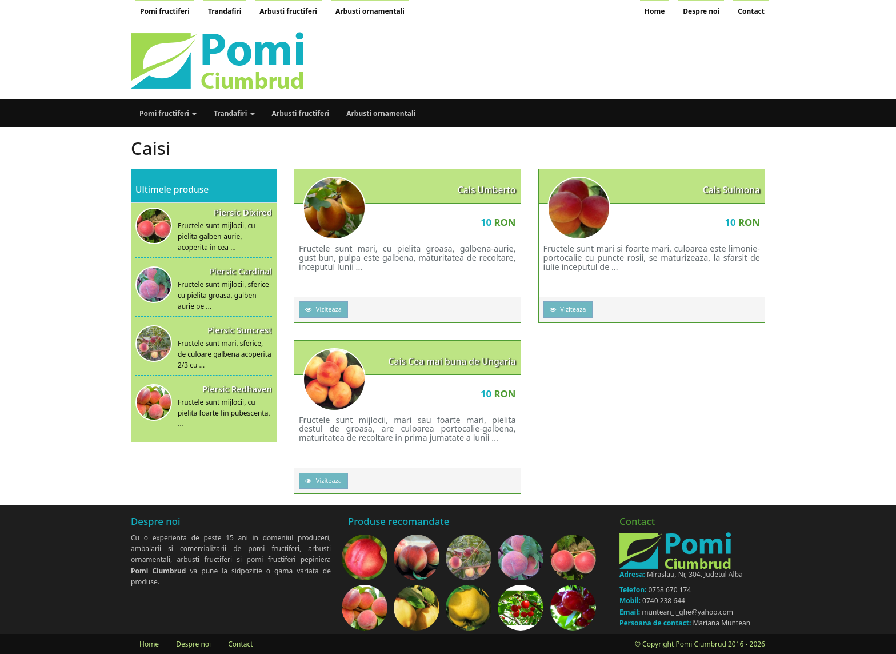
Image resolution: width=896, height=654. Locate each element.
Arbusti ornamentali (370, 11)
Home (655, 11)
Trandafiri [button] (234, 113)
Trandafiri (224, 11)
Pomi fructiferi (165, 11)
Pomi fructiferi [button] (168, 113)
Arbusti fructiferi (288, 11)
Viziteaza (323, 309)
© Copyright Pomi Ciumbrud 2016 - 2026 (700, 644)
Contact (751, 11)
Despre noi (701, 11)
